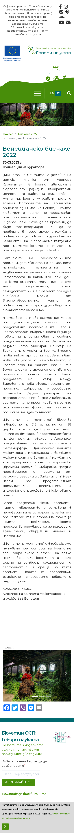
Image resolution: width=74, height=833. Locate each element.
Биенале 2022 (27, 134)
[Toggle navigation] (38, 93)
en (52, 93)
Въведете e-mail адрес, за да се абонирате (24, 763)
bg (58, 93)
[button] (8, 673)
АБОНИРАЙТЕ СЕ (18, 782)
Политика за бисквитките (24, 794)
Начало (8, 134)
